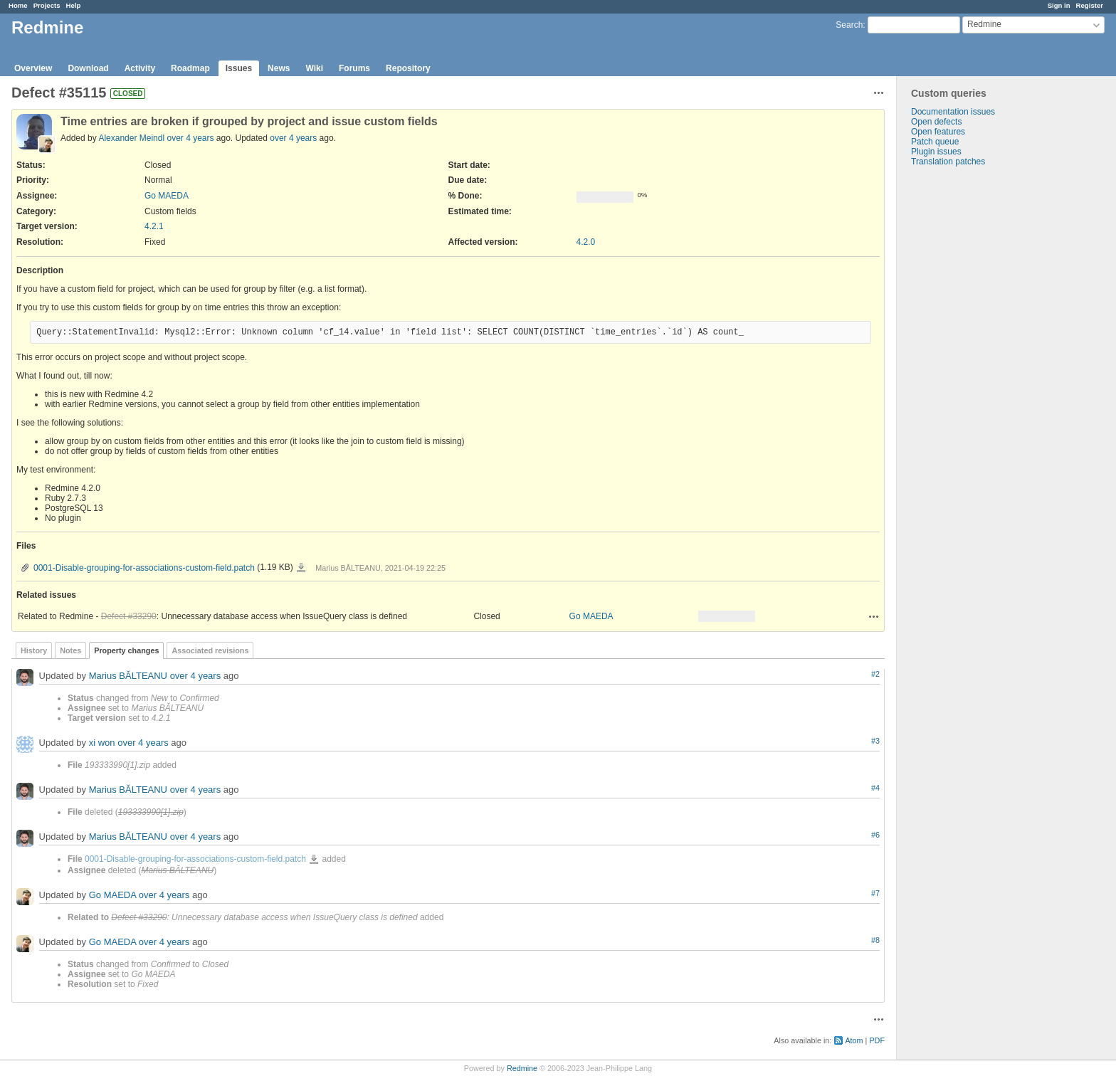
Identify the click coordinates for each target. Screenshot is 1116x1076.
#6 (875, 834)
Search (849, 25)
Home (18, 5)
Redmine (522, 1068)
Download (88, 68)
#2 (875, 674)
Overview (33, 68)
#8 (875, 940)
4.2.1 (154, 226)
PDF (877, 1040)
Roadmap (190, 68)
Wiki (314, 68)
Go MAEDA (166, 196)
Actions (874, 616)
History (34, 650)
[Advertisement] (968, 389)
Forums (354, 68)
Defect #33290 (129, 616)
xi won (102, 742)
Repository (408, 68)
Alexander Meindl (131, 138)
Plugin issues (936, 152)
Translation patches (948, 162)
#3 (875, 741)
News (279, 68)
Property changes (126, 650)
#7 (875, 893)
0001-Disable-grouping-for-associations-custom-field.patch (144, 568)
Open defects (936, 122)
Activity (140, 68)
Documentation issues (953, 112)
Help (73, 5)
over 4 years (190, 138)
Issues (239, 68)
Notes (70, 650)
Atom (854, 1040)
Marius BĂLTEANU (128, 675)
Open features (938, 132)
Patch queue (935, 142)
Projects (46, 5)
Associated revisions (210, 650)
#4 (875, 788)
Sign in (1059, 5)
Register (1089, 5)
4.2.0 (586, 242)
